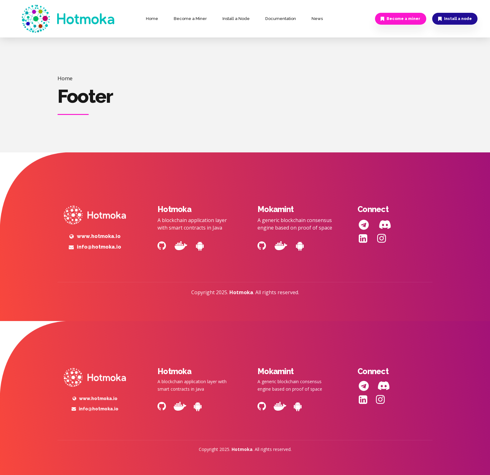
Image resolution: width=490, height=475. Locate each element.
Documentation (280, 18)
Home (152, 18)
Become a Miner (190, 18)
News (317, 18)
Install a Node (236, 18)
